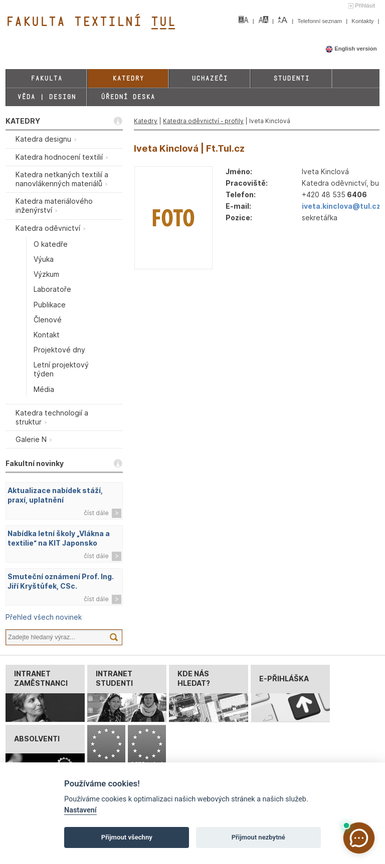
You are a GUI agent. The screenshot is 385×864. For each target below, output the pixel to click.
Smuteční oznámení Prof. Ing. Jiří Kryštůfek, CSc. (61, 581)
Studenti (291, 78)
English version (351, 49)
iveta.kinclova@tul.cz (341, 206)
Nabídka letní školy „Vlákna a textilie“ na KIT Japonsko (59, 538)
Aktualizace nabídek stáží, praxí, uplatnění (55, 495)
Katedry (128, 78)
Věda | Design (46, 97)
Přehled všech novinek (44, 617)
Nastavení (80, 810)
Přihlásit (365, 6)
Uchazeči (209, 78)
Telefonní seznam (320, 21)
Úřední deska (128, 97)
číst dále (96, 513)
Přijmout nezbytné (258, 837)
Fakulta (46, 78)
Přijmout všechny (126, 837)
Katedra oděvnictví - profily (203, 121)
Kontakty (363, 21)
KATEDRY (23, 121)
